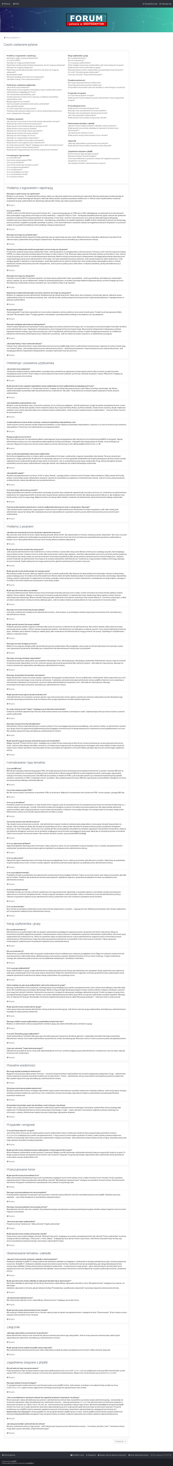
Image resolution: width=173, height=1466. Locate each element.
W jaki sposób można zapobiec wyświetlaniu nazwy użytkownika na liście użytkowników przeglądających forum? (34, 91)
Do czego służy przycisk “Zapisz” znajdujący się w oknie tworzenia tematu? (35, 145)
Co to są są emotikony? (15, 162)
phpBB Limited (73, 1371)
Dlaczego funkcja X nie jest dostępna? (82, 156)
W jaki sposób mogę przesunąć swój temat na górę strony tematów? (32, 150)
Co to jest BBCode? (14, 158)
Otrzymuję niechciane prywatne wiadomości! (85, 85)
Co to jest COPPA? (13, 60)
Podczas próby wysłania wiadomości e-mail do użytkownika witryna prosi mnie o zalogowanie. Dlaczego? (34, 112)
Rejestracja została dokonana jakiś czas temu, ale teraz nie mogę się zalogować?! (33, 71)
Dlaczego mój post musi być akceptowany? (23, 147)
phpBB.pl (71, 444)
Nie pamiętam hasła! (14, 75)
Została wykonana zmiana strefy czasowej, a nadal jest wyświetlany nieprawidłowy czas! (32, 98)
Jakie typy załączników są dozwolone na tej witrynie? (88, 143)
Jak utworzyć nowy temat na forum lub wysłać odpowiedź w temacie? (33, 121)
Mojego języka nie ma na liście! (18, 102)
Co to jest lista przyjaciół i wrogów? (81, 95)
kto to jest (83, 1402)
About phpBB (111, 1373)
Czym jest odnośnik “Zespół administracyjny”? (85, 75)
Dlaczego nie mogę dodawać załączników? (23, 138)
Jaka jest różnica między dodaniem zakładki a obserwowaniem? (92, 126)
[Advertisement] (151, 79)
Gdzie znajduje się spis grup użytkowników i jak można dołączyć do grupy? (96, 65)
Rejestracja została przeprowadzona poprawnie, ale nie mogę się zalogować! (36, 65)
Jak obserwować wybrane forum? (81, 133)
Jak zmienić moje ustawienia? (18, 87)
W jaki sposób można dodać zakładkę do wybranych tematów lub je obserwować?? (93, 129)
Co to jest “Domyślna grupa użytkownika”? (84, 72)
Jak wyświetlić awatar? (15, 106)
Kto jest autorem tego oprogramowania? (83, 154)
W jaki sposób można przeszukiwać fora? (83, 108)
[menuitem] (16, 3)
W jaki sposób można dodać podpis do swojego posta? (27, 126)
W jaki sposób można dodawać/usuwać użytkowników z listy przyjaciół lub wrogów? (96, 99)
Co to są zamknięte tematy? (17, 174)
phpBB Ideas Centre (14, 1388)
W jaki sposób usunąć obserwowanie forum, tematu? (88, 135)
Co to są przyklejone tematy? (18, 172)
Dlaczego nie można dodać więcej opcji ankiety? (25, 131)
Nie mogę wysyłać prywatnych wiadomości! (84, 83)
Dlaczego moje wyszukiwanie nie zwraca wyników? (87, 111)
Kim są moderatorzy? (76, 60)
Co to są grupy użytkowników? (79, 63)
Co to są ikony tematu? (15, 177)
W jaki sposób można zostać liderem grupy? (84, 67)
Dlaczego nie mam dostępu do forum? (21, 135)
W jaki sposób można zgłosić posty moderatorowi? (26, 143)
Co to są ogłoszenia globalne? (18, 167)
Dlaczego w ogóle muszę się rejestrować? (22, 58)
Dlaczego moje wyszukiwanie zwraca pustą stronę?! (87, 113)
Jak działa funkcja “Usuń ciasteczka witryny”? (24, 79)
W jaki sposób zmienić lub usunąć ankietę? (22, 133)
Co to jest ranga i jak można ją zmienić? (21, 109)
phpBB (13, 1461)
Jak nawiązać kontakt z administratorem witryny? (87, 163)
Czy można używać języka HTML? (19, 160)
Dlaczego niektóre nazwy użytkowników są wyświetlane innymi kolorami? (95, 70)
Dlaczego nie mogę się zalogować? (20, 67)
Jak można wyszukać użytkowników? (82, 115)
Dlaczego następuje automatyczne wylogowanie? (25, 77)
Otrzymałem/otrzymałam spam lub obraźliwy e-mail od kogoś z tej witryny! (96, 87)
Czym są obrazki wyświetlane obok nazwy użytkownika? (28, 104)
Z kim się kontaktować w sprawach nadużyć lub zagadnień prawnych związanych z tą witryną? (94, 160)
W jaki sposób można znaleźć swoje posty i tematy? (87, 118)
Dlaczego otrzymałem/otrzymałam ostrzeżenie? (25, 140)
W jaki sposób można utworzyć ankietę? (22, 129)
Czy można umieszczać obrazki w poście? (23, 165)
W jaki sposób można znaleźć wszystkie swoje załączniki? (90, 146)
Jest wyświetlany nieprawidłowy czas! (21, 94)
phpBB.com (94, 444)
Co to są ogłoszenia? (14, 170)
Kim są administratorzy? (77, 58)
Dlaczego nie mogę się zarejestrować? (21, 63)
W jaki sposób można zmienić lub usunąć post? (24, 124)
